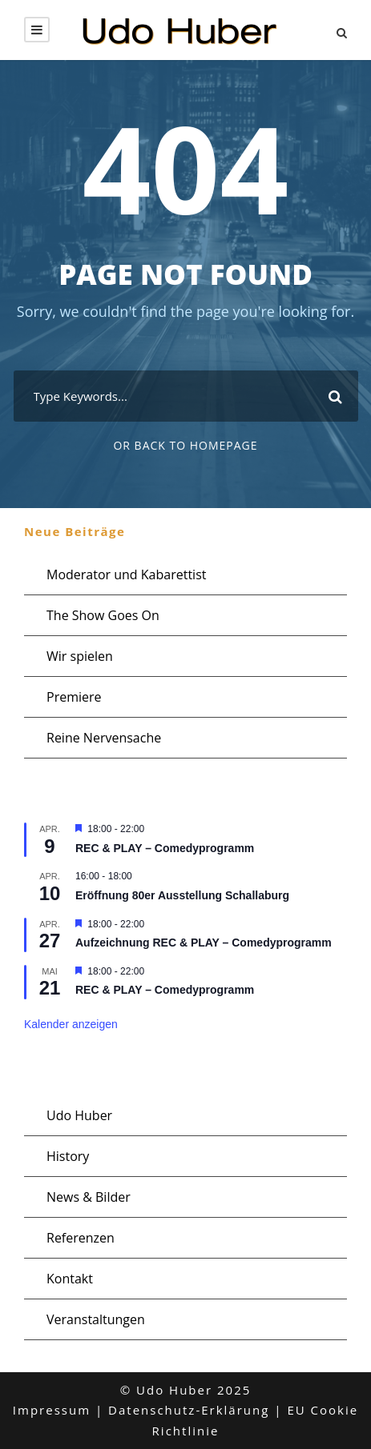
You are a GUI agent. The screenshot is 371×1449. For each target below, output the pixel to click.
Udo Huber (79, 1115)
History (67, 1156)
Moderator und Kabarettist (126, 574)
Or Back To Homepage (185, 445)
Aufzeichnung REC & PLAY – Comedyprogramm (203, 942)
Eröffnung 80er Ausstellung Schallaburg (182, 895)
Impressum (52, 1410)
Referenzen (80, 1238)
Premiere (74, 697)
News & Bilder (88, 1197)
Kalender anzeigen (71, 1024)
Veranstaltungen (95, 1319)
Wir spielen (79, 656)
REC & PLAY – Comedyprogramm (164, 848)
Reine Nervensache (103, 738)
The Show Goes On (102, 615)
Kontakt (69, 1278)
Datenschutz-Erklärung (188, 1410)
